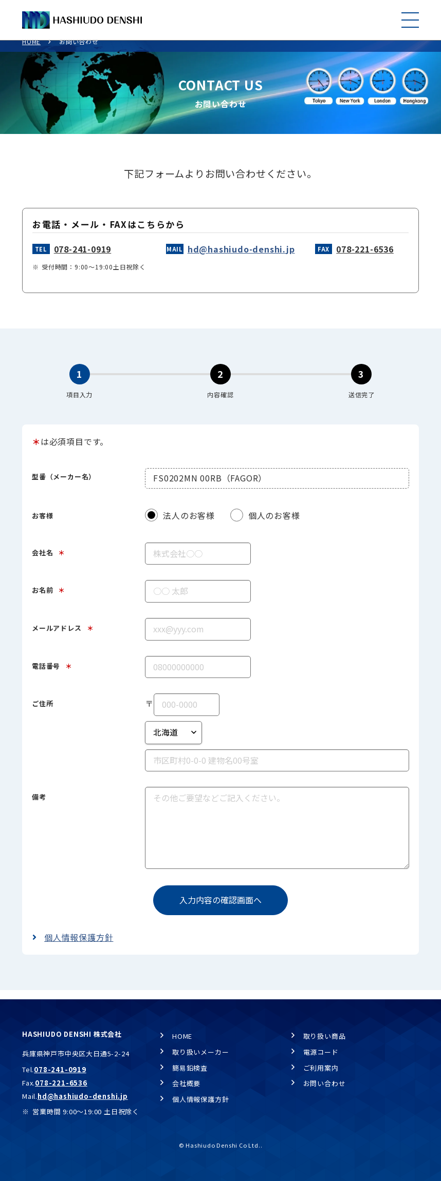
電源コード (321, 1052)
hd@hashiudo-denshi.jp (241, 258)
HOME (31, 50)
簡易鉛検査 (190, 1068)
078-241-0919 (83, 258)
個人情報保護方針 (78, 946)
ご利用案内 (321, 1068)
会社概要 (186, 1083)
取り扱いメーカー (200, 1052)
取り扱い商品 (324, 1036)
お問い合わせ (324, 1083)
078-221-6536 (365, 258)
